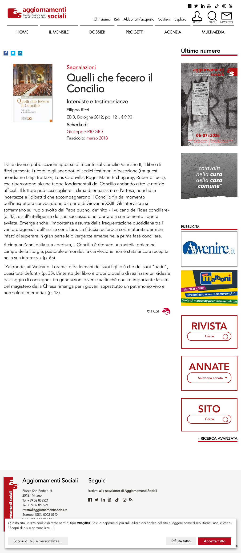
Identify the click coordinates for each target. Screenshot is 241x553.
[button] (197, 17)
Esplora (180, 19)
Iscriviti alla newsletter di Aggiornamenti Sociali (122, 491)
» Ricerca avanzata (217, 438)
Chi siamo (102, 19)
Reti (117, 19)
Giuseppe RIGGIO (85, 131)
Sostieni (164, 19)
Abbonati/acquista (139, 19)
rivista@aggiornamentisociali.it (44, 510)
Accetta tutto (214, 541)
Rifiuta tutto (181, 541)
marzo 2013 (97, 138)
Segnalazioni (81, 67)
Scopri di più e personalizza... (38, 541)
